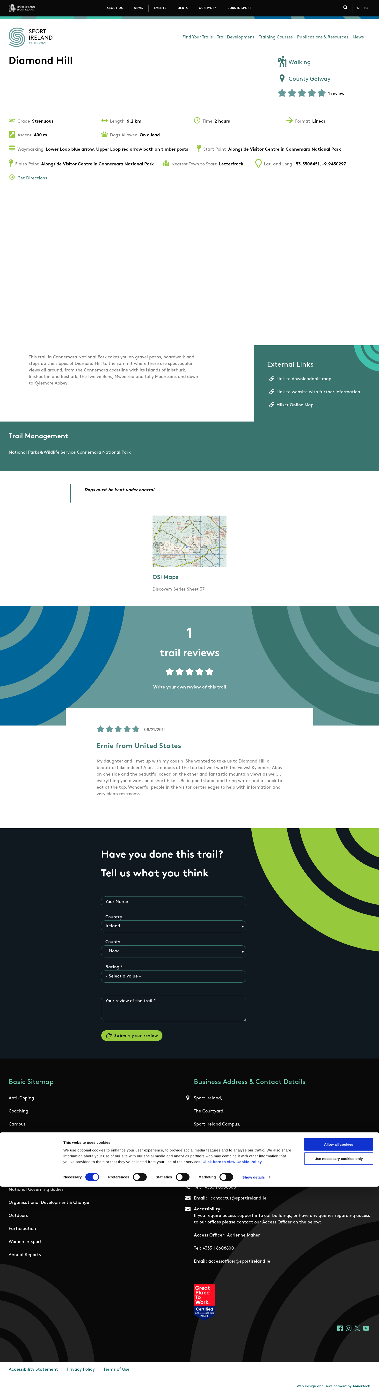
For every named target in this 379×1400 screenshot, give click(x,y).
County (112, 943)
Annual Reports (25, 1259)
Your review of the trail (128, 1002)
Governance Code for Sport (37, 1155)
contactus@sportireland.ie (238, 1203)
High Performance (28, 1168)
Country (113, 918)
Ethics (15, 1142)
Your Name (116, 902)
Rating (112, 968)
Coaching (18, 1116)
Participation (22, 1233)
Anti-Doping (21, 1103)
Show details (253, 1390)
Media (182, 8)
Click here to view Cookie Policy (232, 1375)
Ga (366, 8)
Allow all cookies (338, 1358)
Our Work (208, 8)
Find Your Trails (197, 37)
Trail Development (236, 37)
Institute (18, 1181)
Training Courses (276, 37)
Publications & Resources (322, 37)
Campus (17, 1129)
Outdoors (18, 1220)
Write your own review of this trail (189, 687)
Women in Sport (25, 1246)
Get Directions (32, 178)
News (138, 8)
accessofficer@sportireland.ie (239, 1266)
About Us (115, 8)
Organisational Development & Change (49, 1207)
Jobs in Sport (239, 8)
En (357, 8)
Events (160, 8)
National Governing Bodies (36, 1194)
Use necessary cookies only (338, 1372)
